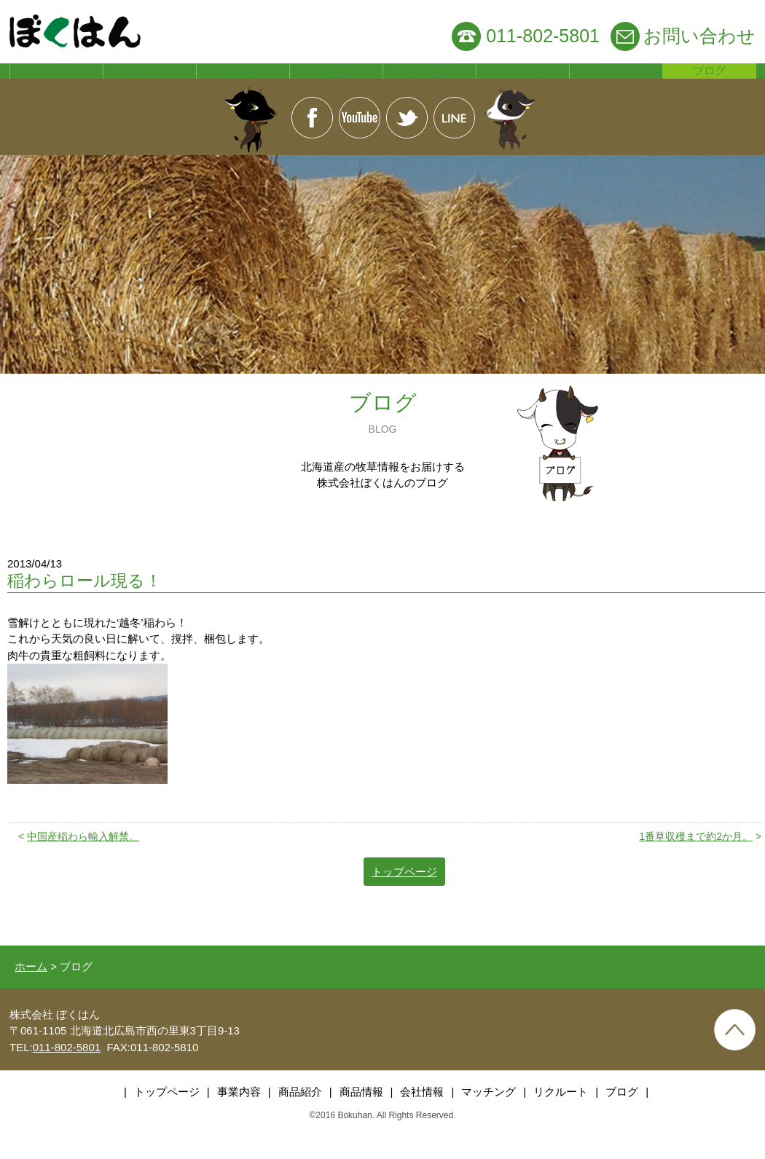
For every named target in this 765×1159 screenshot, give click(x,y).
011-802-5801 (543, 35)
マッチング (523, 83)
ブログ (709, 83)
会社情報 (430, 83)
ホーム (31, 990)
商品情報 (336, 83)
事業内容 (150, 83)
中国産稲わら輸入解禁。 (83, 860)
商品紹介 (243, 83)
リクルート (616, 83)
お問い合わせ (699, 35)
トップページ (56, 83)
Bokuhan (354, 1140)
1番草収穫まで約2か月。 (696, 860)
